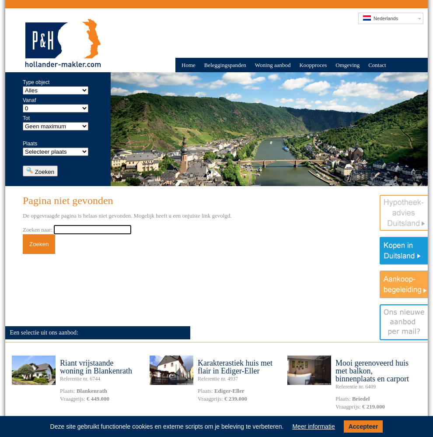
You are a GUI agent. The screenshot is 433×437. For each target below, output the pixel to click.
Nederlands (380, 18)
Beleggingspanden (225, 65)
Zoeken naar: (37, 229)
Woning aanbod (273, 65)
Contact (377, 65)
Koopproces (313, 65)
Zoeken (40, 171)
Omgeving (347, 65)
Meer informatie (313, 426)
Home (189, 65)
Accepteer (363, 426)
